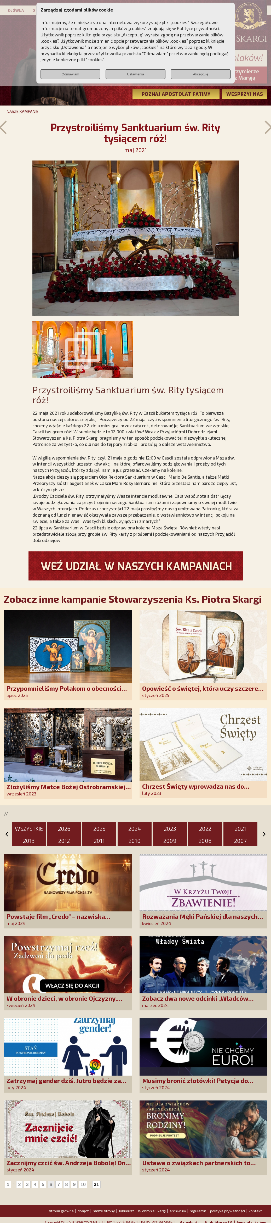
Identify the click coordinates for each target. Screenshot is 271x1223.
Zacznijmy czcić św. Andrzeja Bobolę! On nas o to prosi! (66, 1166)
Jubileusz (126, 1211)
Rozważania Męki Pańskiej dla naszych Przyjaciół (200, 919)
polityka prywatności (227, 1211)
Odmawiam (70, 74)
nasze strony (104, 1211)
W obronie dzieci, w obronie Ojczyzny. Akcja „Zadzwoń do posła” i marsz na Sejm (68, 1001)
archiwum (178, 1211)
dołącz (83, 1211)
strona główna (61, 1211)
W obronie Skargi (152, 1211)
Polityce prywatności (198, 28)
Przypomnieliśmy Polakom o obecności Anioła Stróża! (64, 691)
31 (96, 1184)
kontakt (255, 1211)
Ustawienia (135, 74)
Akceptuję (201, 74)
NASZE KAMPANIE (22, 111)
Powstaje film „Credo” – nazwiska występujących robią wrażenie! (56, 919)
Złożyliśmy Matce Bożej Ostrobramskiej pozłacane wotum (66, 790)
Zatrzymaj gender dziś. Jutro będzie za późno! (64, 1084)
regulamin (198, 1211)
